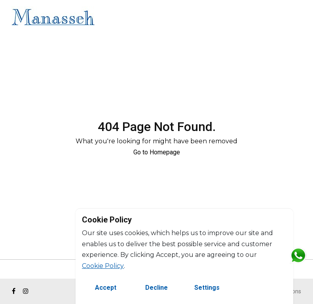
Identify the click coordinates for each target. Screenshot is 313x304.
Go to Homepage (156, 152)
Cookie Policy (103, 266)
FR (300, 18)
